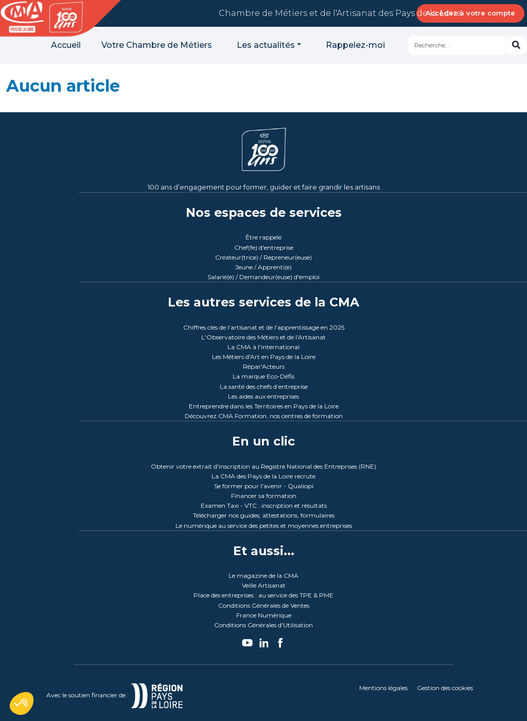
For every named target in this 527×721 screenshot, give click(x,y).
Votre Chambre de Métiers (156, 45)
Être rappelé (263, 237)
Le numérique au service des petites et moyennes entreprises (263, 525)
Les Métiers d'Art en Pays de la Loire (263, 356)
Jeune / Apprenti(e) (263, 267)
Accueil (66, 45)
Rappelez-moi (355, 45)
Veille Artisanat (264, 585)
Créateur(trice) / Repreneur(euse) (263, 257)
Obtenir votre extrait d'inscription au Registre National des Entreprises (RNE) (263, 466)
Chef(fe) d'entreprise (263, 247)
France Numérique (263, 615)
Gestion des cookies (445, 688)
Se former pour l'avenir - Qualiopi (263, 486)
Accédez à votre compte (470, 13)
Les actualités (266, 45)
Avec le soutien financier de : (126, 695)
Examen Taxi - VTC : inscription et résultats (264, 505)
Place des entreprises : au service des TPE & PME (263, 595)
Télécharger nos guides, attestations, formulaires (264, 515)
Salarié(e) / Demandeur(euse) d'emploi (263, 277)
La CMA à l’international (263, 347)
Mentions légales (383, 688)
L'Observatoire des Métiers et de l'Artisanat (263, 337)
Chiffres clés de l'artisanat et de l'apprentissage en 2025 (263, 327)
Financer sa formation (263, 496)
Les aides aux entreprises (263, 396)
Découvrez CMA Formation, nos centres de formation (264, 416)
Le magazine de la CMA (263, 575)
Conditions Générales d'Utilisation (263, 625)
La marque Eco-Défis (263, 376)
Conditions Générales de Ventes (263, 605)
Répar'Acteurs (264, 366)
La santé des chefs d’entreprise (264, 386)
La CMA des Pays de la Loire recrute (263, 476)
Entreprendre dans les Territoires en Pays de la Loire (264, 406)
